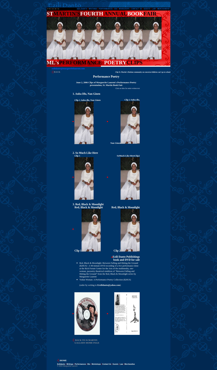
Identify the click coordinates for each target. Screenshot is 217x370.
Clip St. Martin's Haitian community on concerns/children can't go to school (142, 72)
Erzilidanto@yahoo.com (108, 285)
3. (88, 204)
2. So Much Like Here (85, 152)
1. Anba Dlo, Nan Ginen (86, 93)
